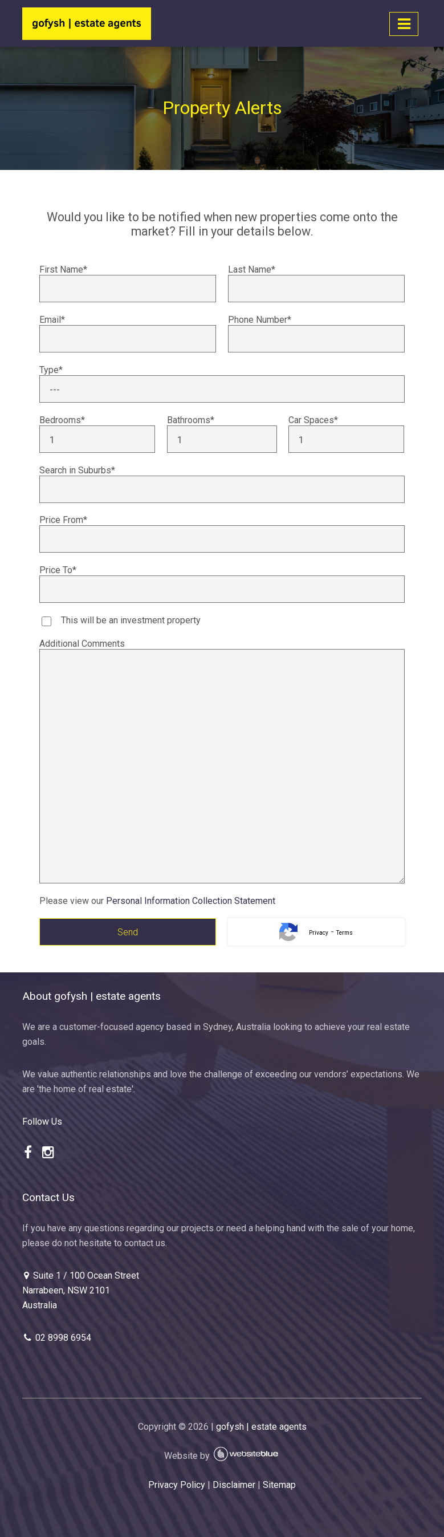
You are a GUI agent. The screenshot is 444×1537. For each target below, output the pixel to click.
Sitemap (279, 1484)
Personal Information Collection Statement (190, 900)
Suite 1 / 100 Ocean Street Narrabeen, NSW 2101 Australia (80, 1290)
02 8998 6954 (56, 1337)
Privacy (318, 933)
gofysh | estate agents (261, 1426)
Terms (344, 933)
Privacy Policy (176, 1484)
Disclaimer (234, 1484)
